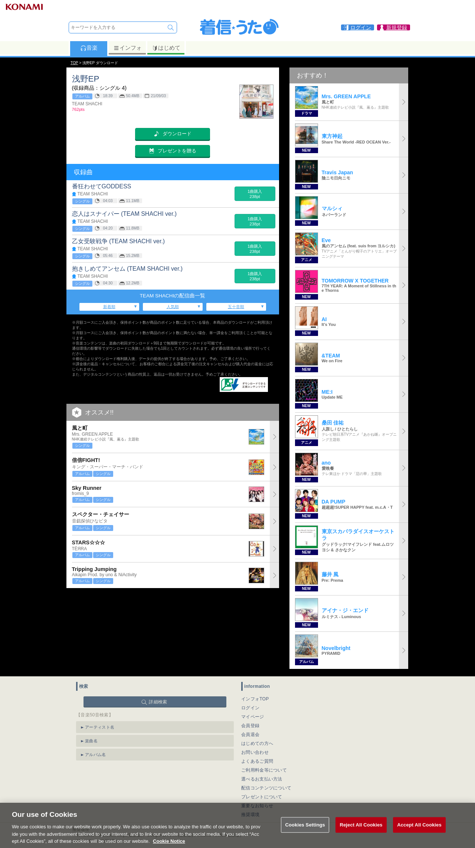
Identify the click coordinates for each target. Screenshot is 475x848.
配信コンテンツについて (266, 788)
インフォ (127, 47)
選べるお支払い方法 (261, 779)
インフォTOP (255, 699)
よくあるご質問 (257, 761)
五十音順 (236, 306)
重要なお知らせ (257, 805)
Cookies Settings (305, 835)
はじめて (166, 47)
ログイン (250, 707)
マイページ (252, 716)
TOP (74, 63)
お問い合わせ (255, 752)
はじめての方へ (257, 743)
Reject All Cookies (361, 835)
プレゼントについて (261, 796)
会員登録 (250, 725)
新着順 (109, 306)
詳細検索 (158, 702)
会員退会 (250, 734)
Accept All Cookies (419, 835)
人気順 (173, 306)
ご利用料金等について (264, 770)
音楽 (89, 47)
